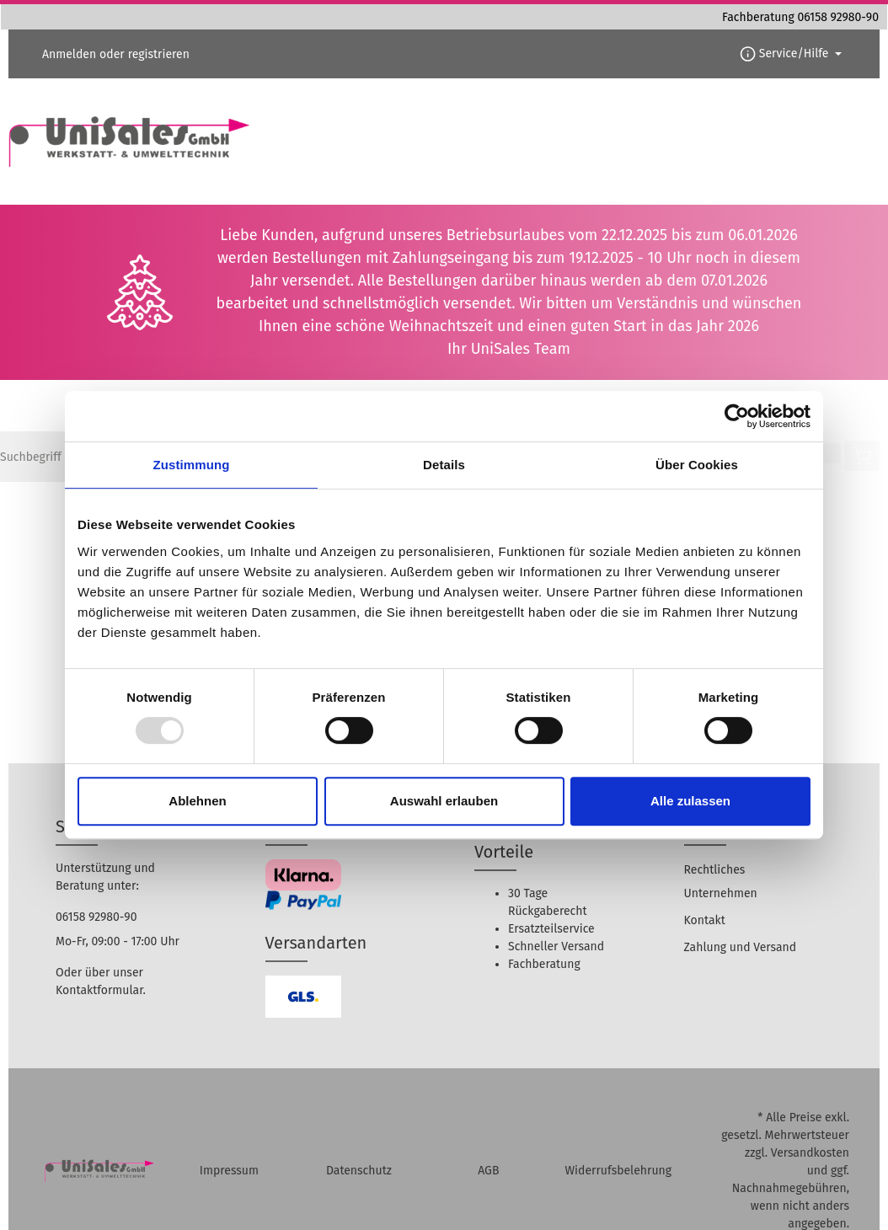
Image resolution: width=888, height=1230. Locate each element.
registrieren (159, 54)
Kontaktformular (99, 990)
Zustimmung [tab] (191, 464)
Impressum (229, 1170)
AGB (488, 1170)
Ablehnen (197, 801)
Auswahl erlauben (444, 801)
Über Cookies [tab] (696, 464)
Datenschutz (359, 1170)
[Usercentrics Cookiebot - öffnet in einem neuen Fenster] (736, 416)
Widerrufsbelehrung (618, 1170)
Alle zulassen (690, 801)
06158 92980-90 (96, 917)
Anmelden (69, 54)
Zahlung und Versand (740, 947)
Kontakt (704, 920)
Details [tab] (444, 464)
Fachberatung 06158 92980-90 (800, 17)
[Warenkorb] (862, 456)
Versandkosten (810, 1153)
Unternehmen (720, 893)
